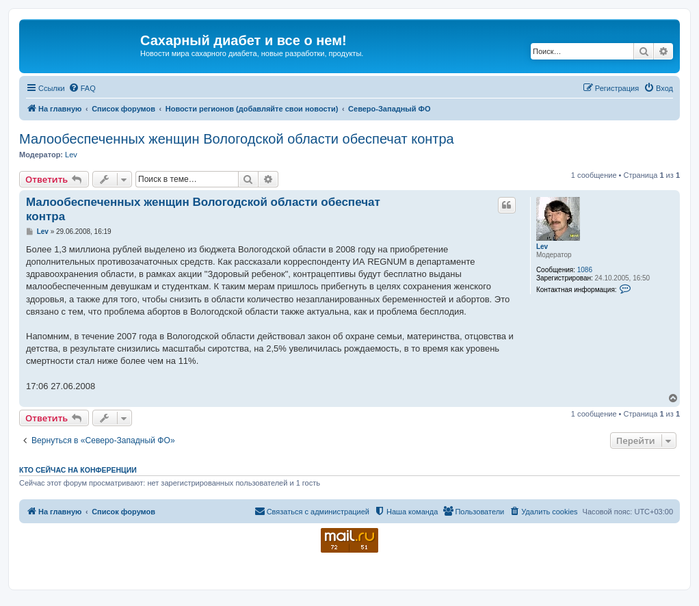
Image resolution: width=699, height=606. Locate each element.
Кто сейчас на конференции (78, 470)
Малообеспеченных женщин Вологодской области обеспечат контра (236, 138)
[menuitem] (82, 88)
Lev (71, 154)
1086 (584, 270)
